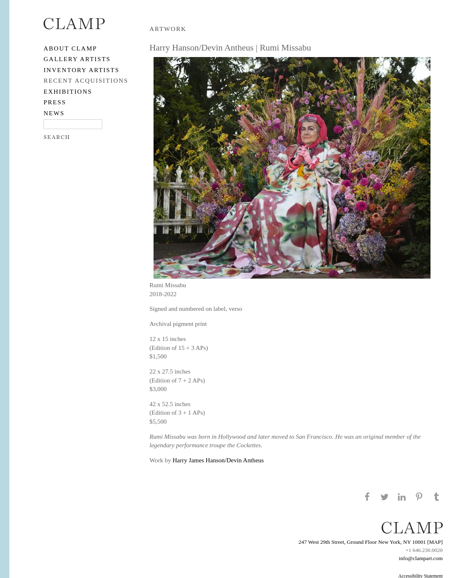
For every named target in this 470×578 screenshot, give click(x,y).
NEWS (54, 113)
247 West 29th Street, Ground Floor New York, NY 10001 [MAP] (371, 542)
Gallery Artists (77, 58)
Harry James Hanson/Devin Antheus (218, 460)
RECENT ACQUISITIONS (86, 80)
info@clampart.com (421, 558)
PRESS (55, 102)
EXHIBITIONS (68, 91)
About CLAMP (70, 48)
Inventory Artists (81, 69)
